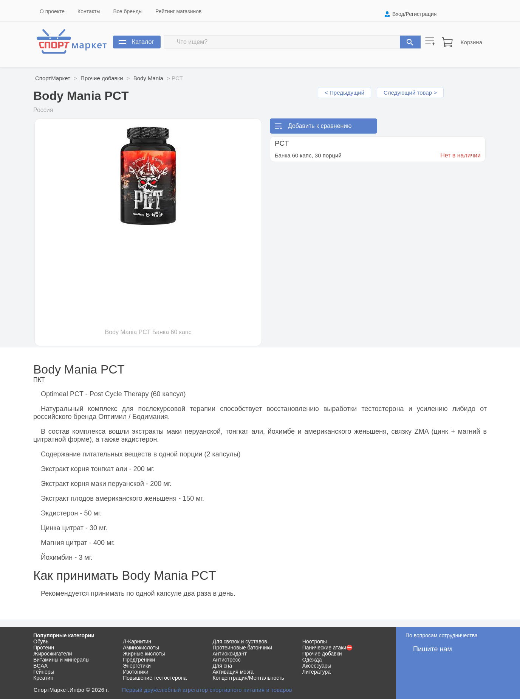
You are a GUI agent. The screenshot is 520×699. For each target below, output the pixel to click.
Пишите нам (432, 649)
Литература (316, 672)
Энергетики (137, 666)
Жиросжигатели (52, 654)
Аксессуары (316, 666)
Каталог (143, 42)
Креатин (43, 678)
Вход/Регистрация (414, 14)
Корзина (471, 42)
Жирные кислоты (144, 654)
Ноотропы (314, 641)
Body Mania (148, 78)
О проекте (52, 11)
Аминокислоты (141, 648)
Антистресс (227, 660)
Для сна (222, 666)
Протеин (43, 648)
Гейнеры (43, 672)
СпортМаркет (52, 78)
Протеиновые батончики (242, 648)
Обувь (40, 641)
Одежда (312, 660)
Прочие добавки (101, 78)
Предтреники (139, 660)
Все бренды (128, 11)
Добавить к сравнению (319, 126)
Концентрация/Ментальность (248, 678)
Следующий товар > (410, 92)
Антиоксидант (230, 654)
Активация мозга (233, 672)
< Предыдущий (344, 92)
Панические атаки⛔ (327, 648)
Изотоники (135, 672)
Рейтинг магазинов (178, 11)
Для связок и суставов (240, 641)
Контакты (88, 11)
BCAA (40, 666)
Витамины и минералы (61, 660)
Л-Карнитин (137, 641)
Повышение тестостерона (155, 678)
